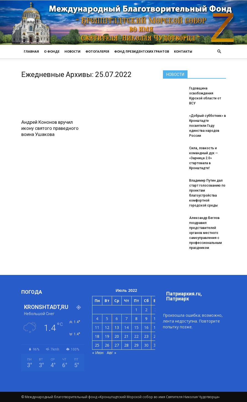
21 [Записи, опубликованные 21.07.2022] (126, 336)
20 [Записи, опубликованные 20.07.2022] (117, 336)
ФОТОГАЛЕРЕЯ (97, 51)
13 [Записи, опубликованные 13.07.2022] (117, 327)
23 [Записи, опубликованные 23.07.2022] (146, 336)
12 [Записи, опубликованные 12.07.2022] (107, 327)
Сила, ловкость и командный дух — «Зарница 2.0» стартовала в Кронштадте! (203, 158)
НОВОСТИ (72, 51)
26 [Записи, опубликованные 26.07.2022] (107, 345)
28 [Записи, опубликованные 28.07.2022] (126, 345)
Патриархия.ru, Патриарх (184, 296)
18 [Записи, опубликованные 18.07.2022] (97, 336)
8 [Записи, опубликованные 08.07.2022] (136, 318)
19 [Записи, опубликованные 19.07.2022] (107, 336)
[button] (219, 51)
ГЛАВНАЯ (31, 51)
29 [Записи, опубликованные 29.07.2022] (136, 345)
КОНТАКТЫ (183, 51)
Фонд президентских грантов (141, 51)
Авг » (111, 352)
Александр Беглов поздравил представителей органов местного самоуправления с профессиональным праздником (205, 233)
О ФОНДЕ (51, 51)
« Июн (97, 352)
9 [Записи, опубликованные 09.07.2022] (146, 318)
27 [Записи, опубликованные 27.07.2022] (117, 345)
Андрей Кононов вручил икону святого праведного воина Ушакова (50, 128)
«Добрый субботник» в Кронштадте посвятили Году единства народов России (207, 126)
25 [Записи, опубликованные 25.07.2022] (97, 345)
